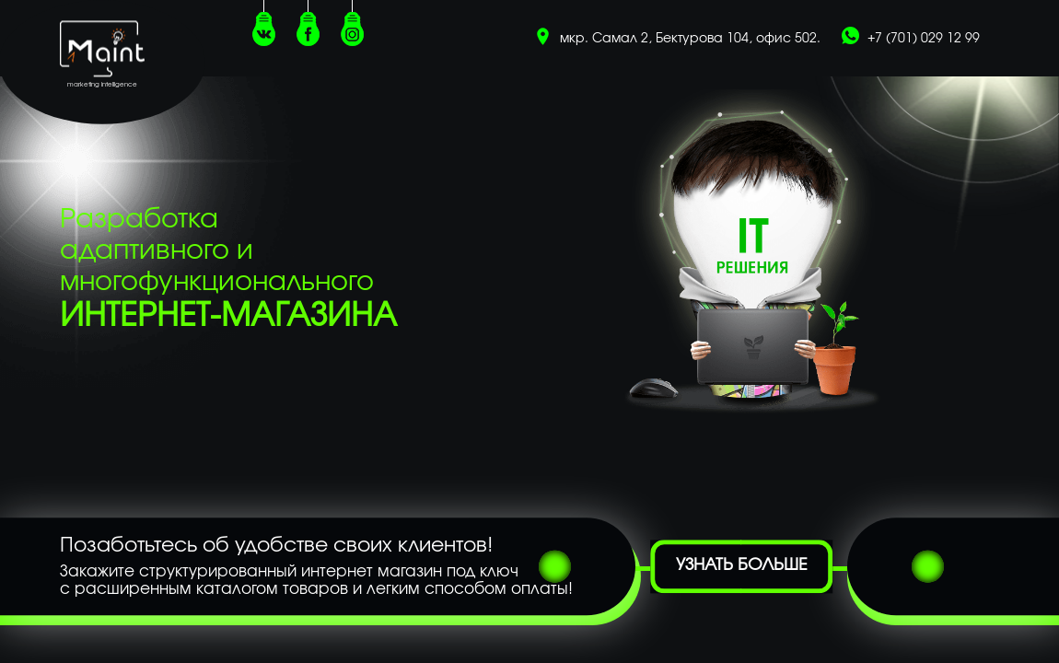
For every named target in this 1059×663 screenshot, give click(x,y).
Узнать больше (742, 566)
